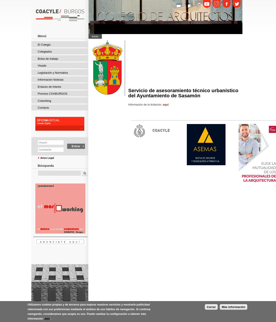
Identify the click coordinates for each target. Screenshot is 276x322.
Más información (233, 308)
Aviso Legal (47, 158)
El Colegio (44, 44)
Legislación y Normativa (53, 72)
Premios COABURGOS (53, 93)
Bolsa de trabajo (48, 58)
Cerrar (211, 308)
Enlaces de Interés (49, 86)
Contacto (43, 107)
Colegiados (45, 51)
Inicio (95, 36)
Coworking (44, 100)
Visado (42, 65)
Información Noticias (51, 79)
